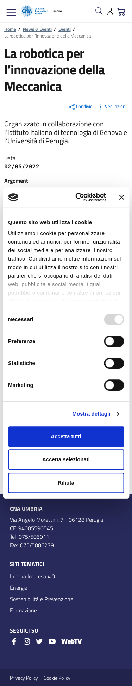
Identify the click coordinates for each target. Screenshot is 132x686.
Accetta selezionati (66, 459)
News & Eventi (37, 29)
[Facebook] (14, 641)
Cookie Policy (57, 677)
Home (10, 29)
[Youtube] (52, 641)
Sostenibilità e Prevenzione (41, 599)
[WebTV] (71, 642)
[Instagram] (27, 641)
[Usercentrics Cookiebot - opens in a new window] (78, 197)
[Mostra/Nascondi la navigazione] (11, 12)
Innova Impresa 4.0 (32, 576)
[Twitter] (39, 641)
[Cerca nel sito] (99, 11)
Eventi (64, 29)
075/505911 (34, 536)
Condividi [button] (81, 107)
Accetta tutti (66, 436)
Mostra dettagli (91, 414)
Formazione (23, 610)
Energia (18, 587)
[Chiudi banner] (121, 197)
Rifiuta (66, 483)
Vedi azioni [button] (111, 107)
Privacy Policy (24, 677)
